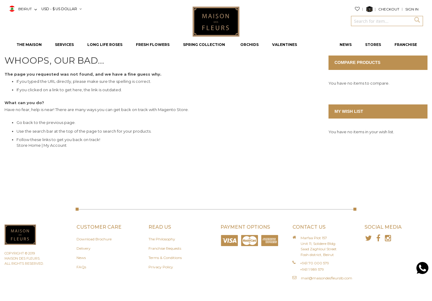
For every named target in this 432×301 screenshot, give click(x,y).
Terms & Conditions (165, 257)
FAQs (81, 267)
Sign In (411, 9)
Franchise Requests (164, 248)
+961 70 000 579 (314, 263)
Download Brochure (94, 239)
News (81, 257)
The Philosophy (161, 239)
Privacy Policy (160, 267)
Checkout (388, 9)
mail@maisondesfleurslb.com (326, 278)
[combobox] (381, 21)
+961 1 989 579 (312, 269)
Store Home (28, 145)
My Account (55, 145)
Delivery (83, 248)
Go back (24, 122)
